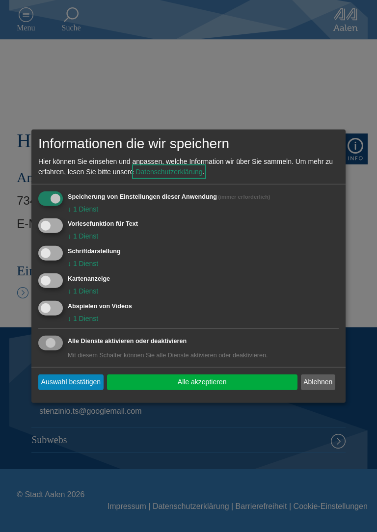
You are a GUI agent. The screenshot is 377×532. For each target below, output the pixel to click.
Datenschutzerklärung (168, 171)
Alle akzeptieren (202, 382)
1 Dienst (83, 209)
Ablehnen (317, 382)
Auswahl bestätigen (71, 382)
